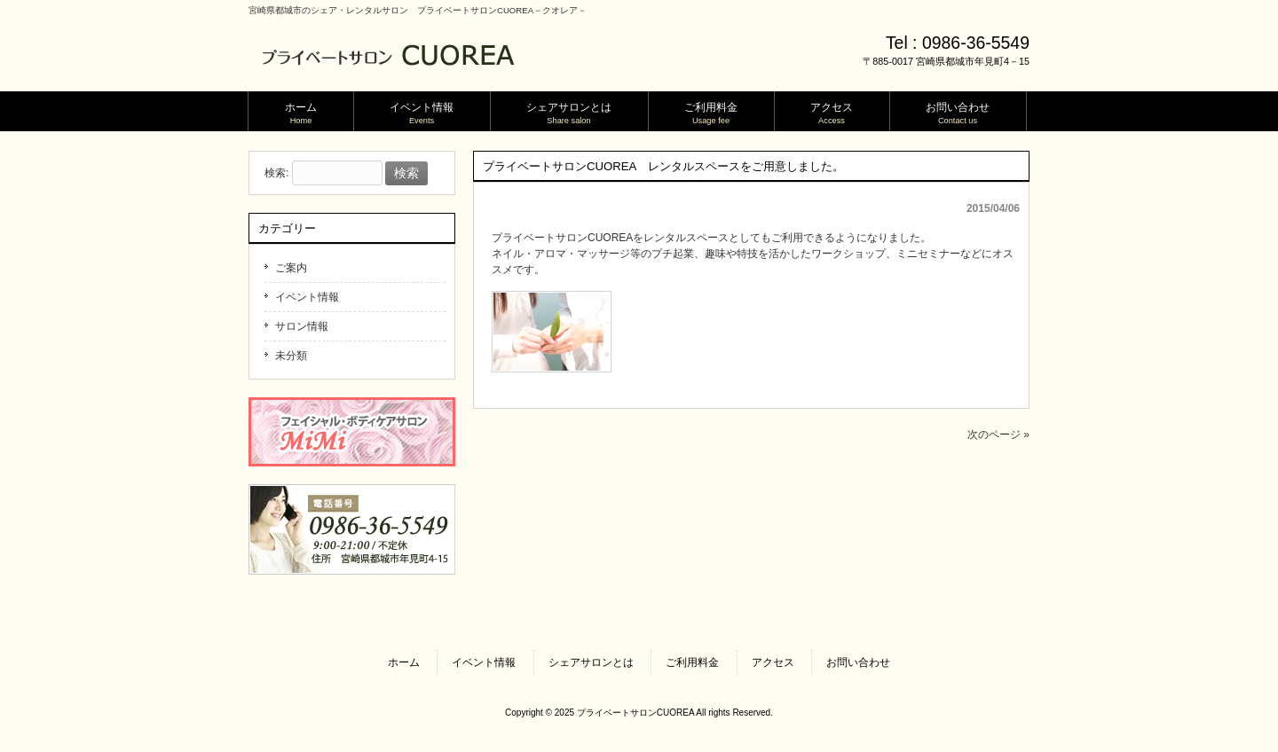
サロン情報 (301, 326)
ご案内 (291, 268)
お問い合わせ (858, 662)
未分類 (291, 355)
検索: (276, 174)
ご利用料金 (692, 662)
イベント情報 (307, 297)
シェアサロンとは (591, 662)
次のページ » (998, 434)
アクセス (773, 662)
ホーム (404, 662)
